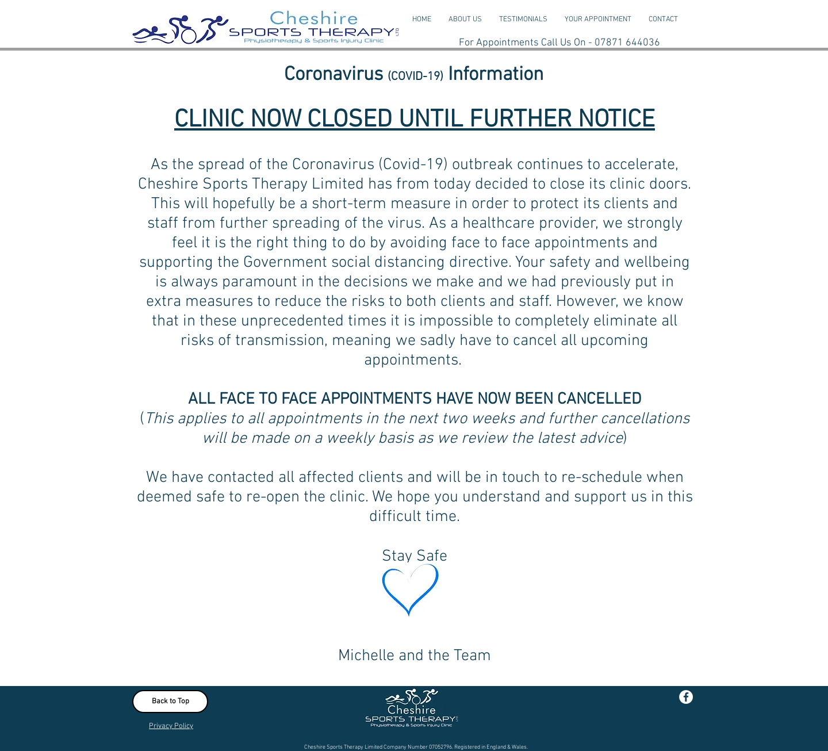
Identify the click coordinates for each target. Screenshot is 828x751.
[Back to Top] (170, 701)
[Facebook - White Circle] (686, 697)
